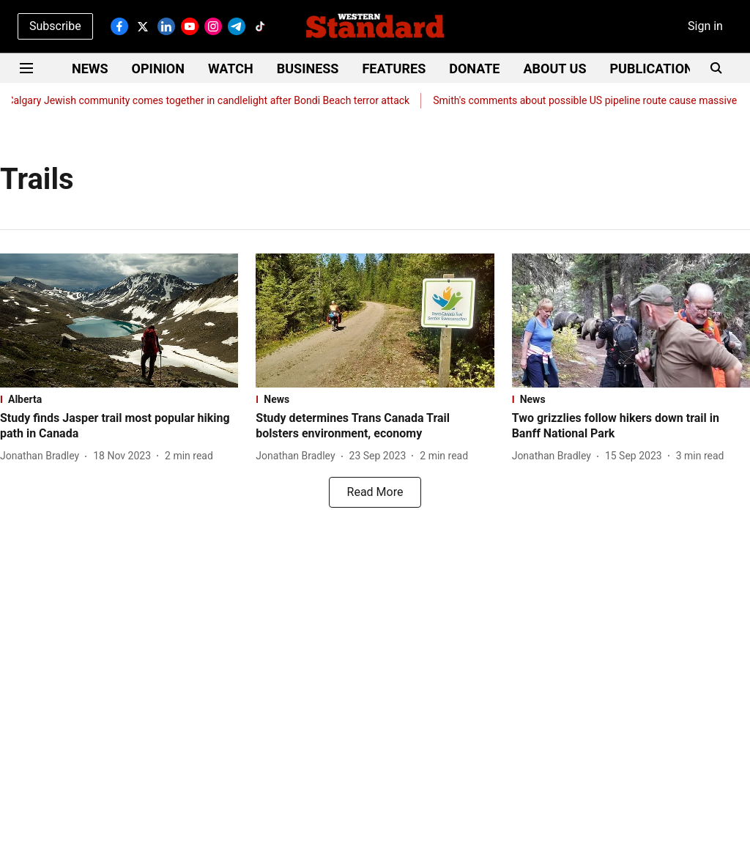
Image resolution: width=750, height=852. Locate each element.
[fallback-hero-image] (119, 320)
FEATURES (394, 68)
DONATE (474, 68)
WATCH (230, 68)
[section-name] (119, 399)
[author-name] (42, 456)
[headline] (119, 426)
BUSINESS (308, 68)
